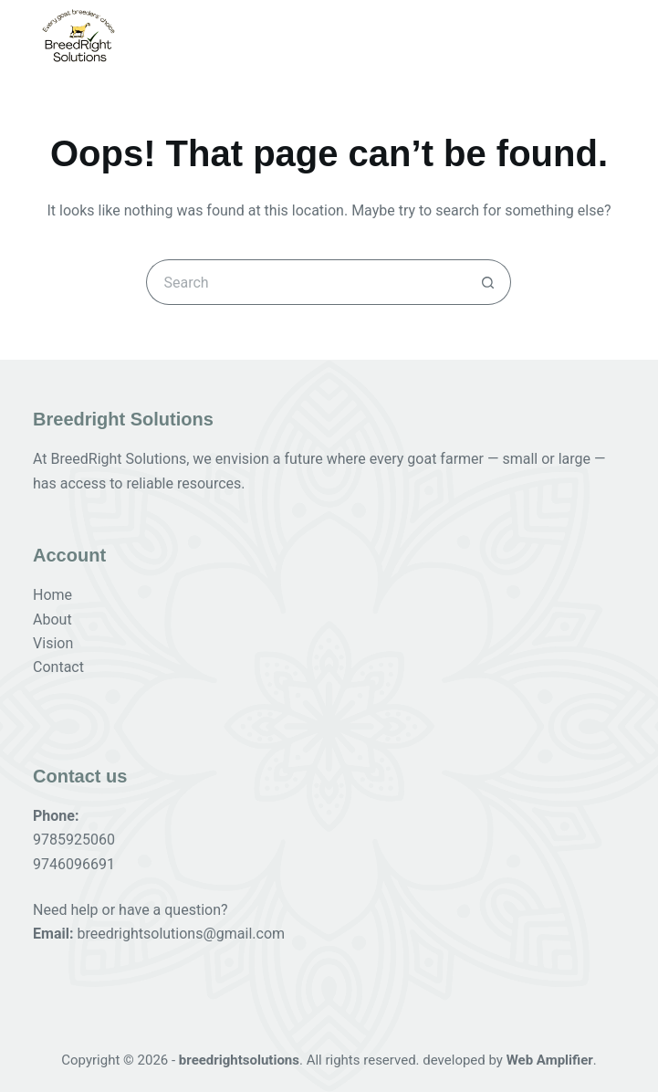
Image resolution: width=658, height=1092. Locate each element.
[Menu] (612, 35)
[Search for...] (305, 282)
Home (52, 595)
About (52, 619)
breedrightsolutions (239, 1060)
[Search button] (488, 282)
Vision (53, 643)
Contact (58, 667)
